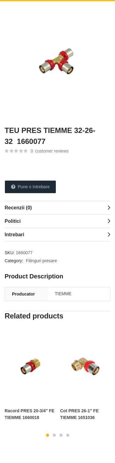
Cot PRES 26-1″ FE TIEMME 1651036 (79, 414)
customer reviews (50, 151)
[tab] (57, 207)
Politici (13, 221)
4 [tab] (67, 435)
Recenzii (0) (18, 207)
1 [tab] (47, 435)
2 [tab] (54, 435)
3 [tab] (61, 435)
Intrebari (14, 234)
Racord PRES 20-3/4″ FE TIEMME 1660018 (29, 414)
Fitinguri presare (41, 260)
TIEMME (63, 293)
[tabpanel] (30, 377)
